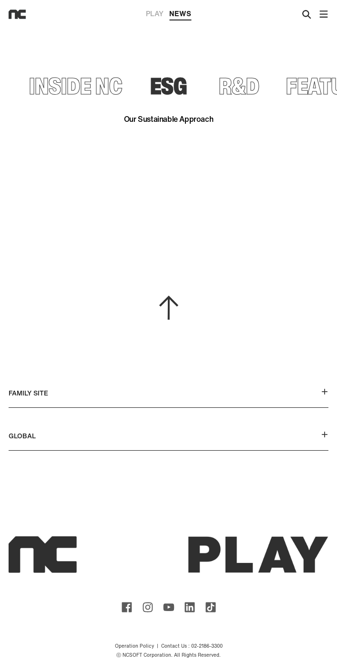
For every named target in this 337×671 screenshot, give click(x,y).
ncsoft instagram (147, 607)
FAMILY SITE (168, 393)
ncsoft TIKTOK (210, 607)
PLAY (154, 13)
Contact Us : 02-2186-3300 (192, 646)
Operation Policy (134, 646)
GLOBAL (168, 436)
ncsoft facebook (127, 607)
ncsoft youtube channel (168, 607)
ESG (168, 85)
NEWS (180, 14)
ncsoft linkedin (189, 607)
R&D (239, 85)
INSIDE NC (75, 85)
